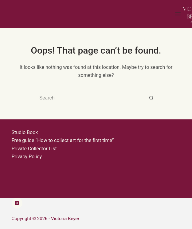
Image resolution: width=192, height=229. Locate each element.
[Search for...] (90, 98)
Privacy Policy (27, 157)
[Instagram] (17, 203)
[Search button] (151, 98)
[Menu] (178, 14)
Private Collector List (34, 149)
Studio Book (25, 132)
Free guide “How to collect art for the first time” (63, 140)
